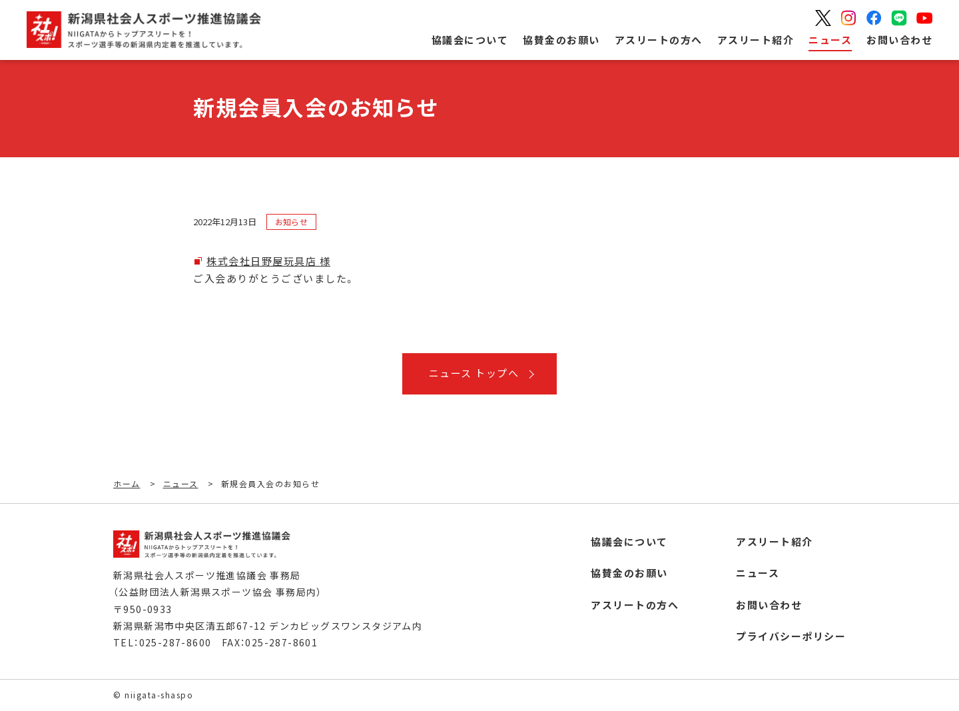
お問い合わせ (899, 40)
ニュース (830, 40)
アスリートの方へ (659, 40)
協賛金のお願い (561, 40)
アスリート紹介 (756, 40)
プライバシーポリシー (791, 636)
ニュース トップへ (474, 373)
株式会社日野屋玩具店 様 (268, 261)
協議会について (470, 40)
